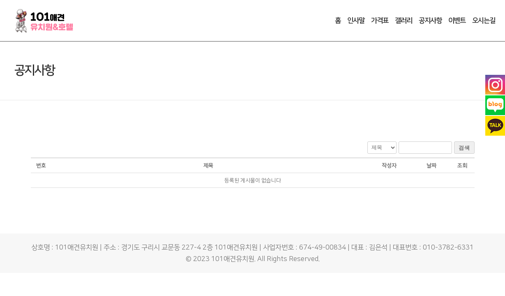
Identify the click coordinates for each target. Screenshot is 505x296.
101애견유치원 (232, 259)
